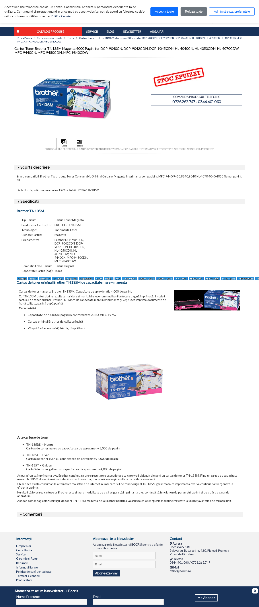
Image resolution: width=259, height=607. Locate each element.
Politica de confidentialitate (33, 571)
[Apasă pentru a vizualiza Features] (79, 143)
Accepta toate (164, 11)
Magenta (71, 278)
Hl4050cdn (196, 278)
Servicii (92, 31)
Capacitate (86, 278)
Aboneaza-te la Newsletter (113, 538)
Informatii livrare (27, 567)
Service (20, 554)
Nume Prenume (28, 596)
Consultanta (24, 550)
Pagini (108, 278)
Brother (45, 278)
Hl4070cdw (212, 278)
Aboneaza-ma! (106, 573)
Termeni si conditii (28, 576)
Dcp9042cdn (147, 278)
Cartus (22, 278)
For (118, 278)
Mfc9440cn (228, 278)
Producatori (24, 580)
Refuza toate (194, 11)
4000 (98, 278)
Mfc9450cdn (246, 278)
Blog (110, 31)
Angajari (157, 31)
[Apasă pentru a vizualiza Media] (64, 143)
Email (97, 596)
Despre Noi (23, 546)
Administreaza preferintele (232, 11)
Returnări (22, 563)
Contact (176, 538)
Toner (33, 278)
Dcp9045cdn (165, 278)
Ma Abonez (206, 598)
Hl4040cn (181, 278)
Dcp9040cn (129, 278)
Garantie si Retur (27, 558)
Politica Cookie (60, 16)
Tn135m (57, 278)
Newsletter (132, 31)
